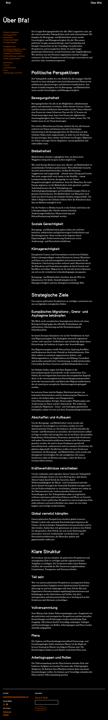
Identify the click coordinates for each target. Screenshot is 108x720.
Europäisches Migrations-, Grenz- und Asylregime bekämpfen (15, 50)
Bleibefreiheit (8, 37)
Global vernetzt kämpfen (12, 59)
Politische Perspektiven (11, 32)
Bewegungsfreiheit (10, 35)
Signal (6, 715)
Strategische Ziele (9, 46)
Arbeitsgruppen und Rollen (13, 73)
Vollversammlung (10, 68)
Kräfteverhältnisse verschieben (14, 56)
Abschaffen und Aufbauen (13, 53)
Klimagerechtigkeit (10, 42)
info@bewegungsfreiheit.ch (15, 697)
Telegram (7, 712)
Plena (6, 70)
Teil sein (7, 65)
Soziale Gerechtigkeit (11, 40)
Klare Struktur (8, 63)
